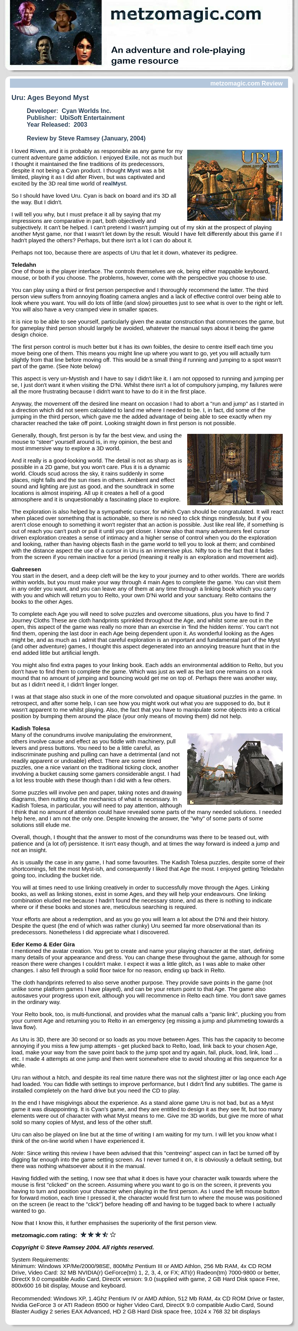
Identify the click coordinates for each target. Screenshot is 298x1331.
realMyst (114, 183)
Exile (131, 157)
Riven (37, 151)
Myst (133, 170)
